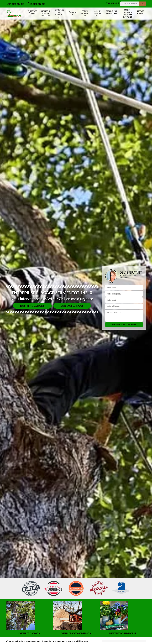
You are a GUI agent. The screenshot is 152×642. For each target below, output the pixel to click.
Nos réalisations (32, 305)
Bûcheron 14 (72, 13)
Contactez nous (72, 305)
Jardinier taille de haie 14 (98, 13)
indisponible (15, 3)
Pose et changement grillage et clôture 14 (127, 13)
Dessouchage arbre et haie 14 (111, 13)
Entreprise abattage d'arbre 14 (45, 13)
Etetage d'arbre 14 (140, 13)
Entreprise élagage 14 (32, 13)
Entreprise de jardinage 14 (59, 13)
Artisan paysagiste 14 (85, 13)
